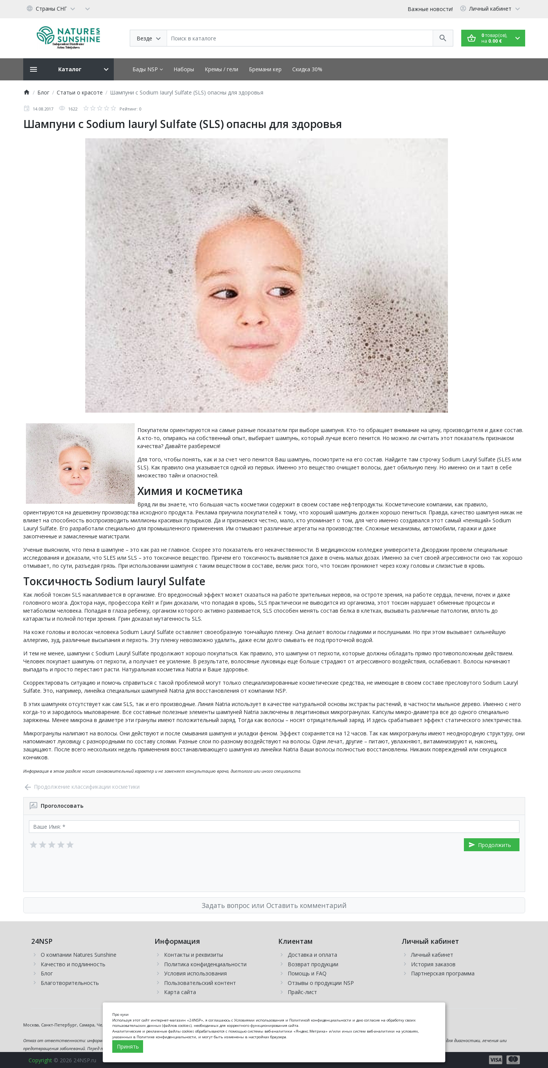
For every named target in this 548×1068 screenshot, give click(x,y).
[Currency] (87, 8)
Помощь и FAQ (307, 973)
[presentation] (87, 871)
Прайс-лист (302, 992)
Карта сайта (180, 992)
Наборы (184, 69)
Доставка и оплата (312, 954)
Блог (47, 973)
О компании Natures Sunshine (78, 954)
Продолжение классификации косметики (81, 786)
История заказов (433, 964)
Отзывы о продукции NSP (321, 982)
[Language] (52, 8)
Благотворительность (70, 982)
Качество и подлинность (73, 964)
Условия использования (195, 973)
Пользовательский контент (200, 982)
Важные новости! (430, 9)
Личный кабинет (432, 954)
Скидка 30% (307, 69)
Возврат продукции (313, 964)
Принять (128, 1046)
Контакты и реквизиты (193, 954)
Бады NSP (147, 69)
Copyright (40, 1060)
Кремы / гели (221, 69)
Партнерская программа (443, 973)
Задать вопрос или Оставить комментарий (274, 905)
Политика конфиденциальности (205, 964)
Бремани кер (265, 69)
